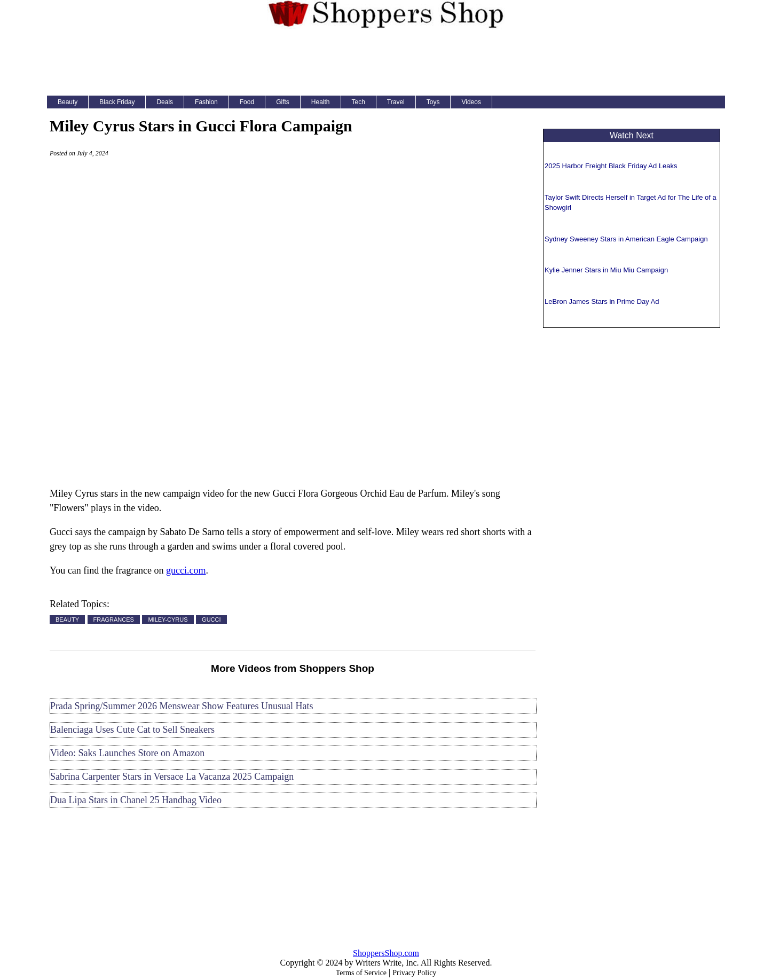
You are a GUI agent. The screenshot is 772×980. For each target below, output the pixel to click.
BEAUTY (67, 619)
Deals (164, 102)
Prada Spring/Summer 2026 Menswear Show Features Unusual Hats (181, 706)
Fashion (206, 102)
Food (247, 102)
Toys (433, 102)
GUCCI (211, 619)
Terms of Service (361, 973)
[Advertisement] (386, 61)
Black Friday (117, 102)
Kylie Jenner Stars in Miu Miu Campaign (606, 270)
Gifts (282, 102)
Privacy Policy (414, 973)
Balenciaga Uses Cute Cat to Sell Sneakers (132, 729)
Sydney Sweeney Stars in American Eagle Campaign (626, 239)
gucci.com (186, 570)
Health (320, 102)
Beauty (67, 102)
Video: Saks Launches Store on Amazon (127, 753)
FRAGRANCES (113, 619)
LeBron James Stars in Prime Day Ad (602, 301)
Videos (470, 102)
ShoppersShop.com (386, 953)
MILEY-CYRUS (167, 619)
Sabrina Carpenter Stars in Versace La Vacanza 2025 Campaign (172, 776)
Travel (396, 102)
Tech (358, 102)
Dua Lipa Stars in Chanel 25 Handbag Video (136, 800)
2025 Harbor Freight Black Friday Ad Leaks (611, 166)
